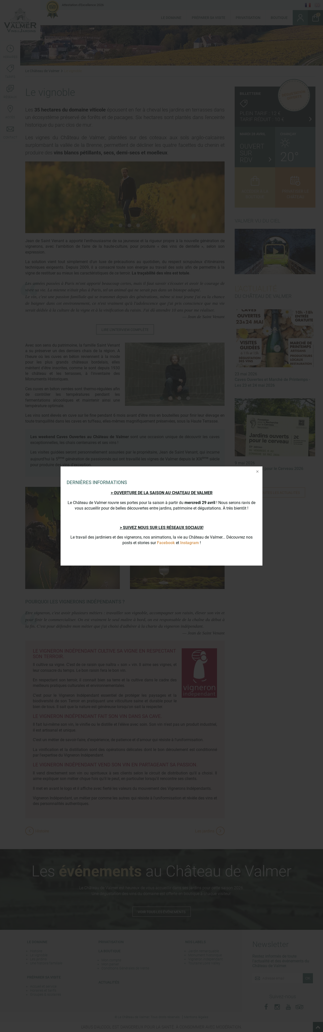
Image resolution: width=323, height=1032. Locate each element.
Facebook (166, 542)
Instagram (189, 542)
